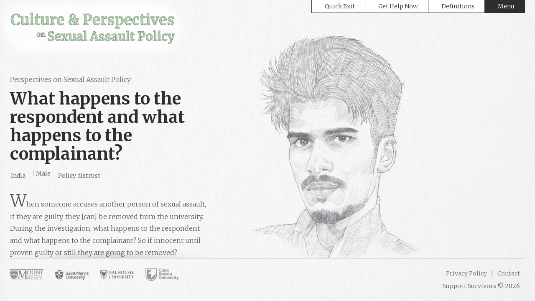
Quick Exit (340, 6)
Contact (508, 273)
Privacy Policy (466, 273)
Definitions (457, 6)
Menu (506, 6)
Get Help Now (398, 6)
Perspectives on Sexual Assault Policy (70, 79)
